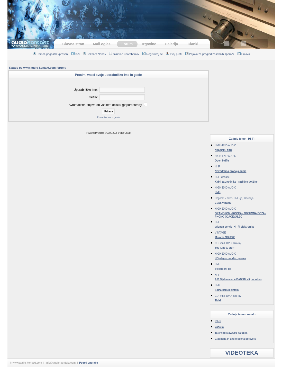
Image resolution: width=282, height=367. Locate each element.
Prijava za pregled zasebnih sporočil (209, 54)
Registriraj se (152, 54)
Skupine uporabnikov (124, 54)
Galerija (171, 44)
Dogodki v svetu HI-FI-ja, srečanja (234, 198)
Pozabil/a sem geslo (108, 117)
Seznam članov (94, 54)
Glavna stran (73, 44)
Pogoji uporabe (88, 362)
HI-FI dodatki (222, 177)
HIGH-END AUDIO (225, 145)
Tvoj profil (174, 54)
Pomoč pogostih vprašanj (51, 54)
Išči (75, 54)
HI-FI (218, 166)
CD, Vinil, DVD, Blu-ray (228, 243)
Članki (192, 44)
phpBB (101, 132)
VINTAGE (220, 232)
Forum (127, 44)
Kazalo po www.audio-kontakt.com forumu (37, 67)
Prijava (244, 54)
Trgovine (148, 44)
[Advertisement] (141, 16)
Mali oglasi (102, 44)
